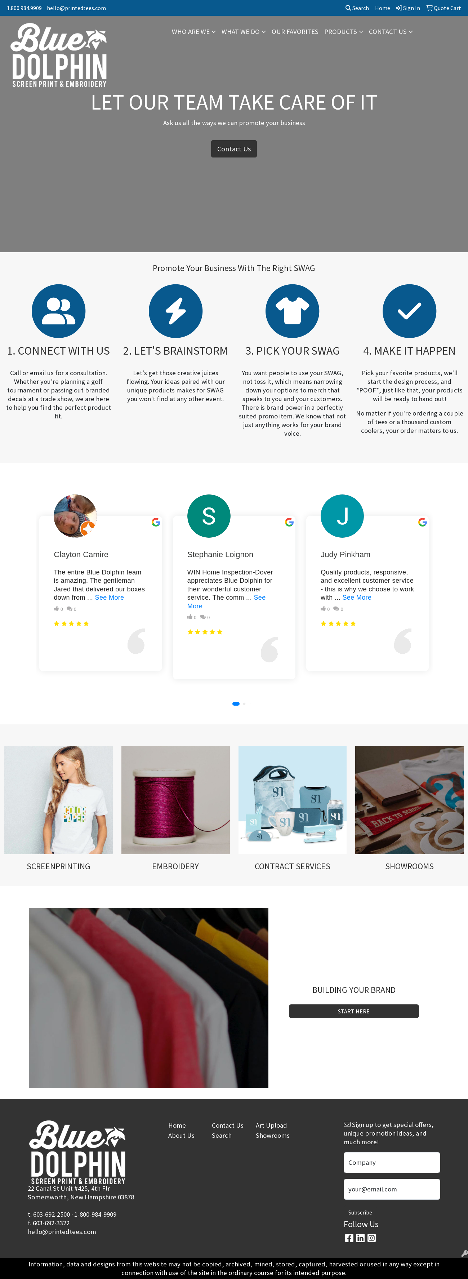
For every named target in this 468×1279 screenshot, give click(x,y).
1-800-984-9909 (95, 1214)
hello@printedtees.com (76, 8)
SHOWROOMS (409, 866)
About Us (181, 1135)
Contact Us (234, 148)
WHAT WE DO (241, 31)
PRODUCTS (340, 31)
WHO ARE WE (191, 31)
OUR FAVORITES (295, 31)
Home (177, 1125)
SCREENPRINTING (58, 866)
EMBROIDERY (175, 866)
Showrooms (273, 1135)
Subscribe (360, 1212)
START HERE (354, 1011)
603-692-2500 (51, 1214)
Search (357, 8)
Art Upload (271, 1125)
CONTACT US (388, 31)
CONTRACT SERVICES (292, 866)
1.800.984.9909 (24, 8)
